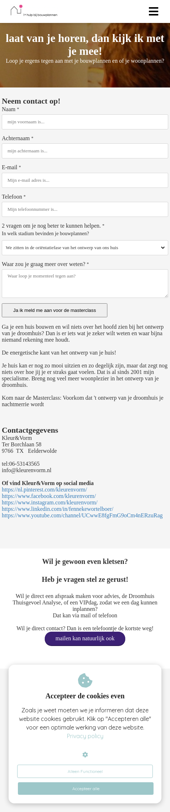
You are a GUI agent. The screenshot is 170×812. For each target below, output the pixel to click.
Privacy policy (85, 736)
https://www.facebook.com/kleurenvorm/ (49, 496)
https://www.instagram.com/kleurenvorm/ (49, 502)
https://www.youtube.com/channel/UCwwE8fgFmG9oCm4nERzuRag (82, 515)
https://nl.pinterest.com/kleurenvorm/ (44, 489)
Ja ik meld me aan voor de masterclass (54, 310)
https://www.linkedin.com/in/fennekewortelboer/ (57, 509)
